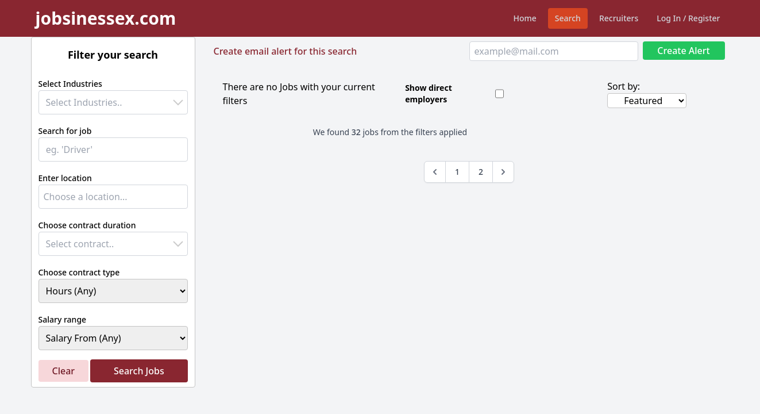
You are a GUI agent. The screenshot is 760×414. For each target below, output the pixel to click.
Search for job (65, 130)
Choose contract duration (87, 225)
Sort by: (623, 86)
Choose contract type (79, 272)
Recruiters (618, 18)
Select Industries (70, 83)
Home (525, 18)
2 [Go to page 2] (481, 171)
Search (568, 18)
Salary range (62, 319)
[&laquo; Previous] (435, 172)
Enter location (65, 177)
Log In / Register (688, 18)
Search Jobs (139, 371)
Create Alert (683, 50)
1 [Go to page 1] (457, 171)
